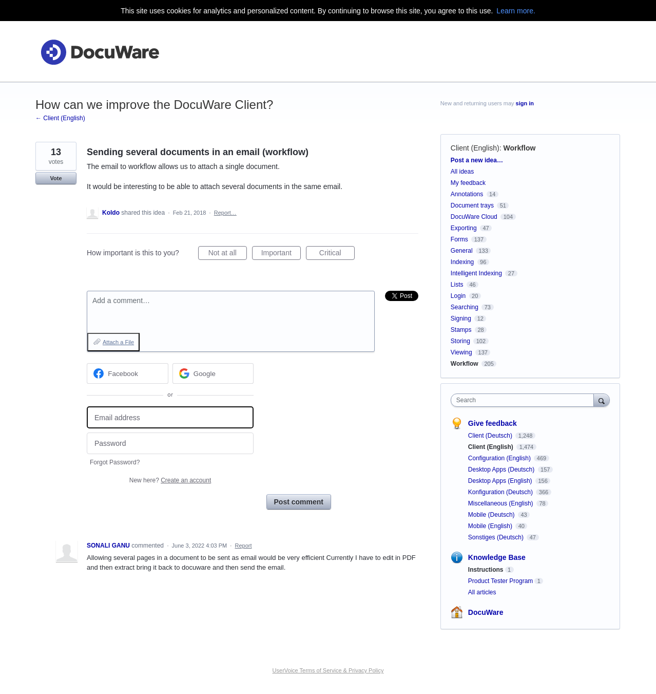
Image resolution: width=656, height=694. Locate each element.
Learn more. (515, 11)
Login (458, 295)
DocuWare (486, 612)
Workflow (520, 148)
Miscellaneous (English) (501, 503)
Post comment (298, 502)
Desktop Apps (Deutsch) (502, 469)
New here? (170, 480)
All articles (482, 592)
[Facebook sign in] (127, 373)
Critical (337, 254)
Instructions (486, 569)
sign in (525, 103)
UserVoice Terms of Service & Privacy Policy (328, 670)
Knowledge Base (497, 557)
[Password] (170, 444)
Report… (225, 213)
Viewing (461, 352)
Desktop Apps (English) (501, 480)
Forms (459, 239)
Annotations (467, 194)
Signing (461, 318)
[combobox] (525, 400)
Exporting (464, 228)
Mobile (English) (491, 526)
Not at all (227, 254)
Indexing (462, 262)
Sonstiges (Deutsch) (496, 537)
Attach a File (118, 342)
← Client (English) (60, 118)
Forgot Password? (115, 462)
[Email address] (170, 417)
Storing (460, 341)
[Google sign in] (213, 373)
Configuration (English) (500, 458)
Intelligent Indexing (476, 273)
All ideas (462, 171)
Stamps (461, 329)
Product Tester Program (500, 581)
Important (281, 254)
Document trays (472, 205)
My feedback (468, 182)
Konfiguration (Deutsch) (501, 492)
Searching (464, 307)
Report (243, 545)
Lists (457, 284)
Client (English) (475, 148)
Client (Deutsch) (491, 435)
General (462, 250)
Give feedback (492, 423)
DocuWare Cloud (474, 216)
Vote (56, 178)
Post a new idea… (477, 160)
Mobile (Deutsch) (492, 514)
